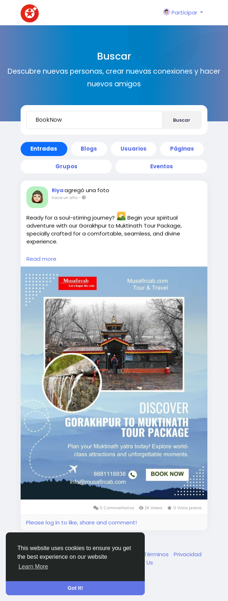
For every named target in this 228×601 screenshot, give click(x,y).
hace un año (64, 197)
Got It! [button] (75, 588)
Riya (58, 190)
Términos (157, 554)
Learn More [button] (33, 566)
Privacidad (188, 554)
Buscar (181, 120)
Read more (41, 259)
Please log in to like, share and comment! (81, 522)
